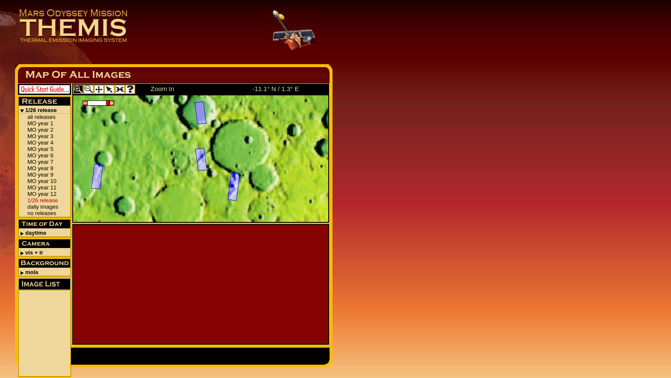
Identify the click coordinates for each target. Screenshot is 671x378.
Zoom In (162, 88)
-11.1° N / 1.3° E (275, 88)
